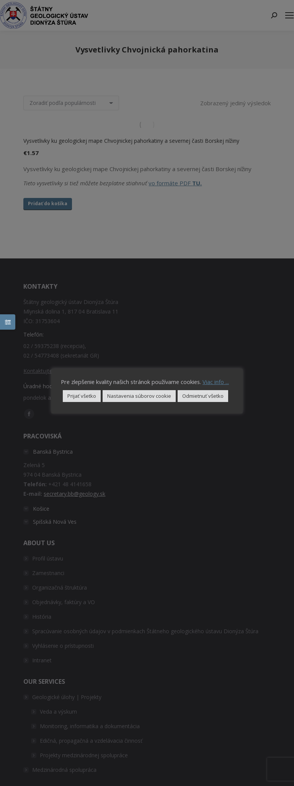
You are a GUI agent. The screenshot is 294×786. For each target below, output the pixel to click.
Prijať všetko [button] (81, 395)
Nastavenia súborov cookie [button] (139, 395)
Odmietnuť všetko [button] (203, 395)
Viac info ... (216, 382)
